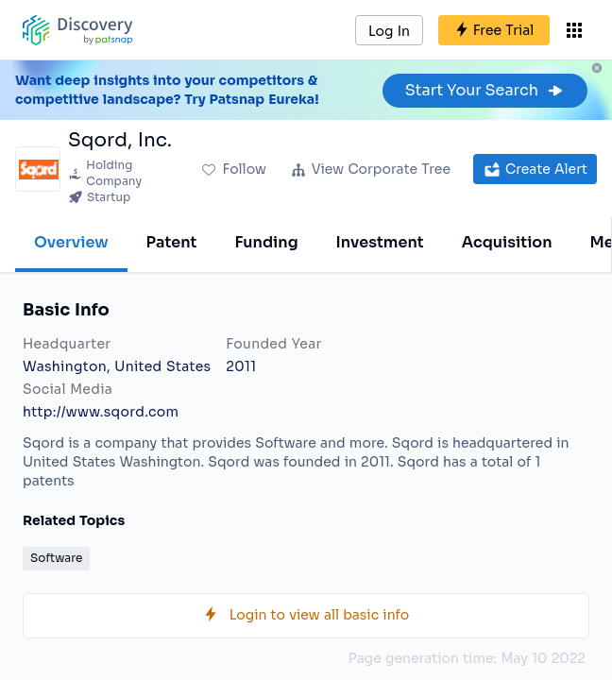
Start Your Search (485, 90)
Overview (71, 242)
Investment (380, 242)
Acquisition (507, 242)
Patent (171, 242)
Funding (266, 242)
